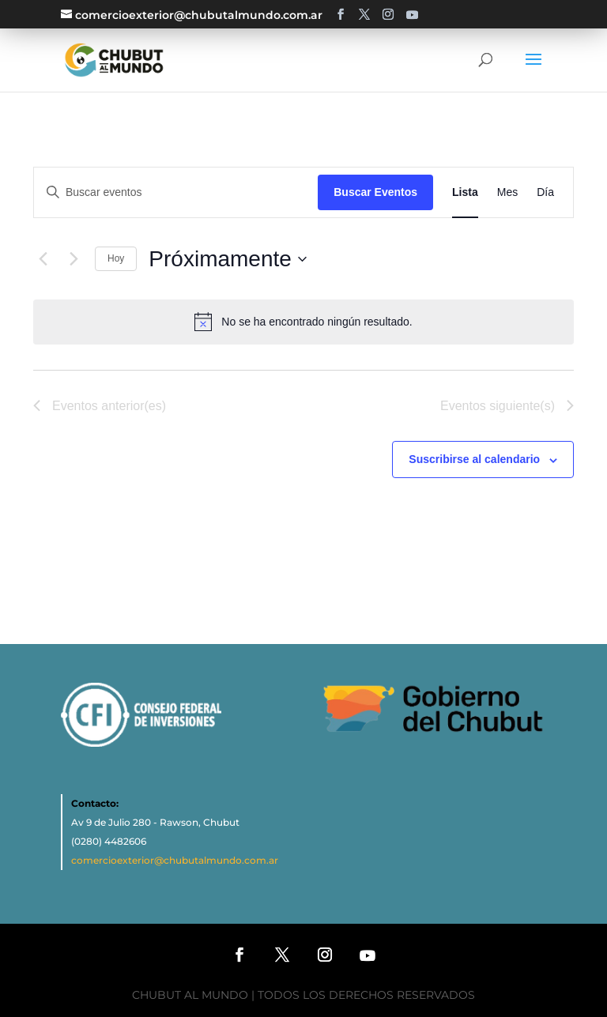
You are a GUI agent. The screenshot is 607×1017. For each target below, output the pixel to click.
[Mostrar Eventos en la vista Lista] (465, 192)
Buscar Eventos (375, 192)
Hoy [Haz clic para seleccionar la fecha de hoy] (115, 258)
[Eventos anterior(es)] (42, 259)
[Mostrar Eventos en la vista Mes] (507, 192)
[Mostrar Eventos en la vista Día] (545, 192)
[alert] (316, 322)
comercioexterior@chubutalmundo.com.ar (174, 860)
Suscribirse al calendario (474, 459)
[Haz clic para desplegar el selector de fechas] (228, 259)
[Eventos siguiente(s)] (73, 259)
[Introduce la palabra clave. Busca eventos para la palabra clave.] (176, 192)
